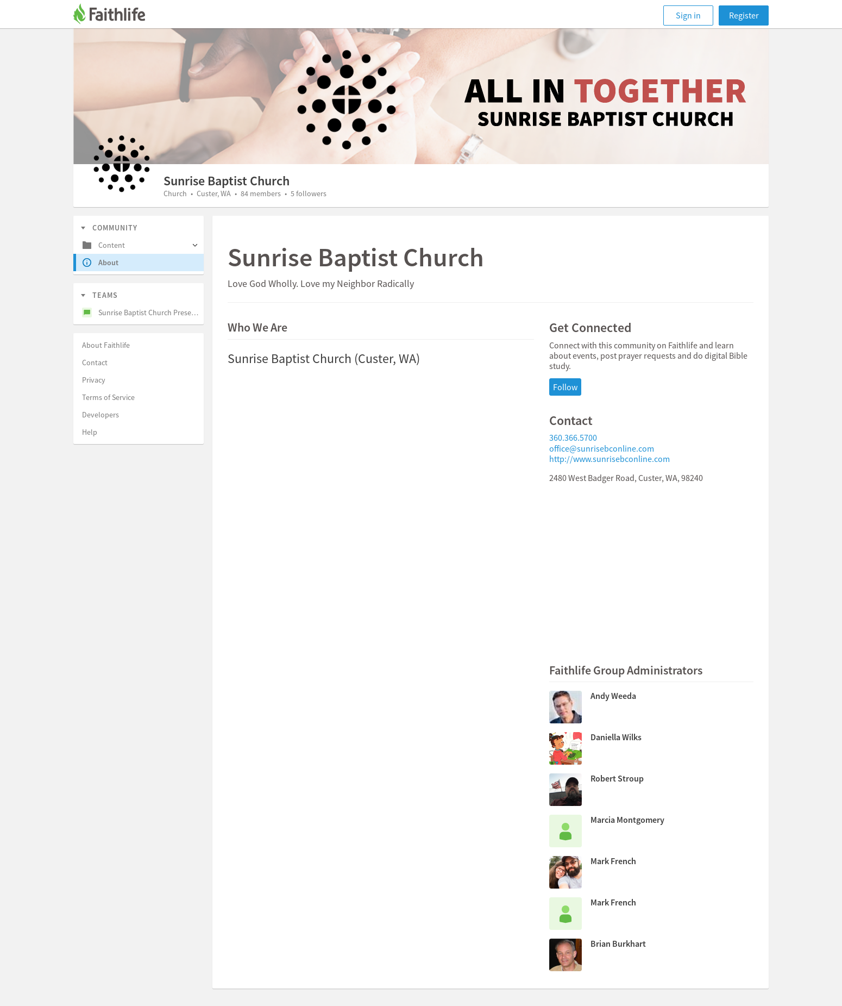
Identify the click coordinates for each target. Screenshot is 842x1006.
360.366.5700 (573, 437)
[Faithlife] (115, 15)
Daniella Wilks (616, 737)
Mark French (613, 860)
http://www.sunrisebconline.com (609, 458)
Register (744, 15)
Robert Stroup (617, 778)
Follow (565, 387)
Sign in (688, 15)
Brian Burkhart (618, 943)
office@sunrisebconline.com (601, 448)
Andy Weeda (613, 695)
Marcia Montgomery (627, 819)
